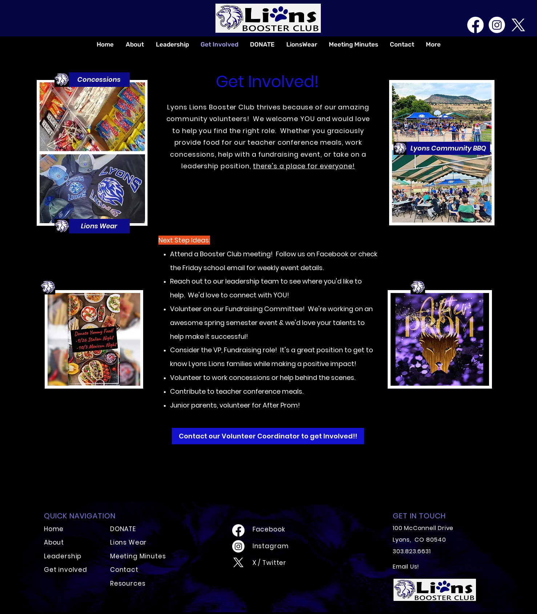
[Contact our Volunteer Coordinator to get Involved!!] (268, 436)
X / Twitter (269, 562)
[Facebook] (475, 25)
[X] (518, 25)
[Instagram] (497, 25)
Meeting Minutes (138, 556)
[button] (99, 79)
